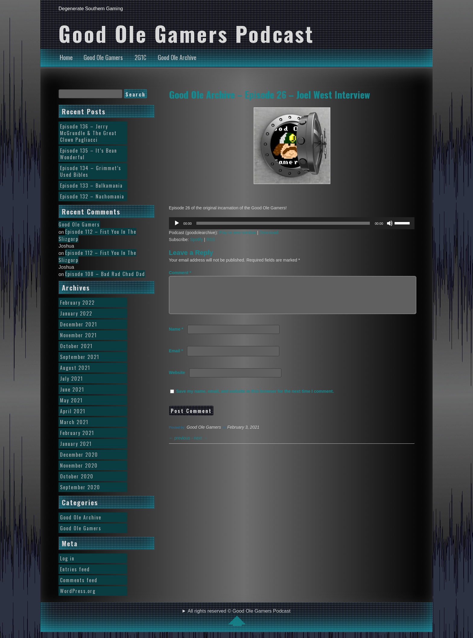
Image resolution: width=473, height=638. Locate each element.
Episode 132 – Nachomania (92, 196)
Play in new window (237, 232)
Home (66, 57)
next (200, 445)
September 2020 (80, 487)
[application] (291, 223)
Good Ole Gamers (103, 57)
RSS (210, 239)
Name (176, 336)
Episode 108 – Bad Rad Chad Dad (105, 274)
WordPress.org (78, 591)
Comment (180, 272)
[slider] (283, 223)
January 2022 (76, 313)
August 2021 (75, 367)
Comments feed (78, 580)
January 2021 (76, 443)
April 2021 (72, 411)
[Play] (177, 223)
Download (268, 232)
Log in (67, 558)
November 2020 (79, 465)
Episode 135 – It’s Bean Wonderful (88, 154)
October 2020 (77, 476)
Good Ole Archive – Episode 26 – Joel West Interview (269, 94)
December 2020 (79, 454)
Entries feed (75, 569)
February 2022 (77, 302)
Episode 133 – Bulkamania (91, 185)
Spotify (196, 239)
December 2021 (78, 324)
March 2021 (74, 422)
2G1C (140, 57)
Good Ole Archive (177, 57)
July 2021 (71, 378)
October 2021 (76, 346)
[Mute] (390, 223)
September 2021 (79, 356)
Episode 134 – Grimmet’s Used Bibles (90, 171)
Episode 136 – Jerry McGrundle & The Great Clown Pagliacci (88, 133)
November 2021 (78, 335)
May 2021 (71, 400)
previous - (181, 445)
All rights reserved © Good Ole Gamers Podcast (239, 617)
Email (176, 358)
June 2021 (72, 389)
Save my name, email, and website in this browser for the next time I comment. (255, 398)
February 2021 (77, 432)
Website (177, 379)
